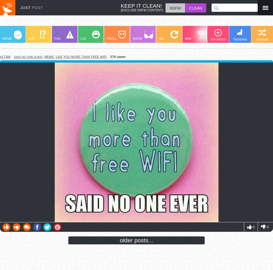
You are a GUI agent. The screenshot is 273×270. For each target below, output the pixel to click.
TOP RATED (218, 35)
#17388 (5, 57)
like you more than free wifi (81, 57)
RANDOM (262, 35)
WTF (37, 36)
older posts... (136, 240)
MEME (12, 36)
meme (49, 57)
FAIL (64, 36)
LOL (90, 36)
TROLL (116, 36)
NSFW (143, 36)
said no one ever (28, 56)
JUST (31, 8)
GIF (168, 36)
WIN (194, 36)
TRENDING (240, 34)
